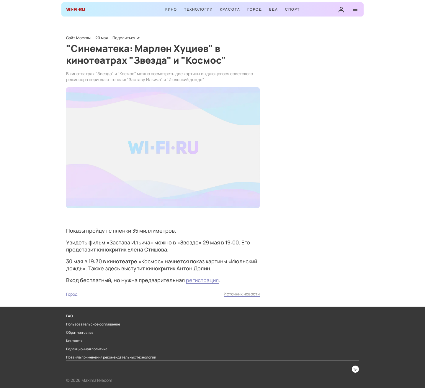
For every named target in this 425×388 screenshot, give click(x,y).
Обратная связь (80, 332)
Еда (273, 9)
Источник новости (242, 294)
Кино (171, 9)
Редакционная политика (86, 349)
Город (254, 9)
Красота (230, 9)
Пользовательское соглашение (93, 324)
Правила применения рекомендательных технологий (111, 357)
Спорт (292, 9)
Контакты (74, 340)
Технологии (198, 9)
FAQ (69, 316)
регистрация (202, 280)
